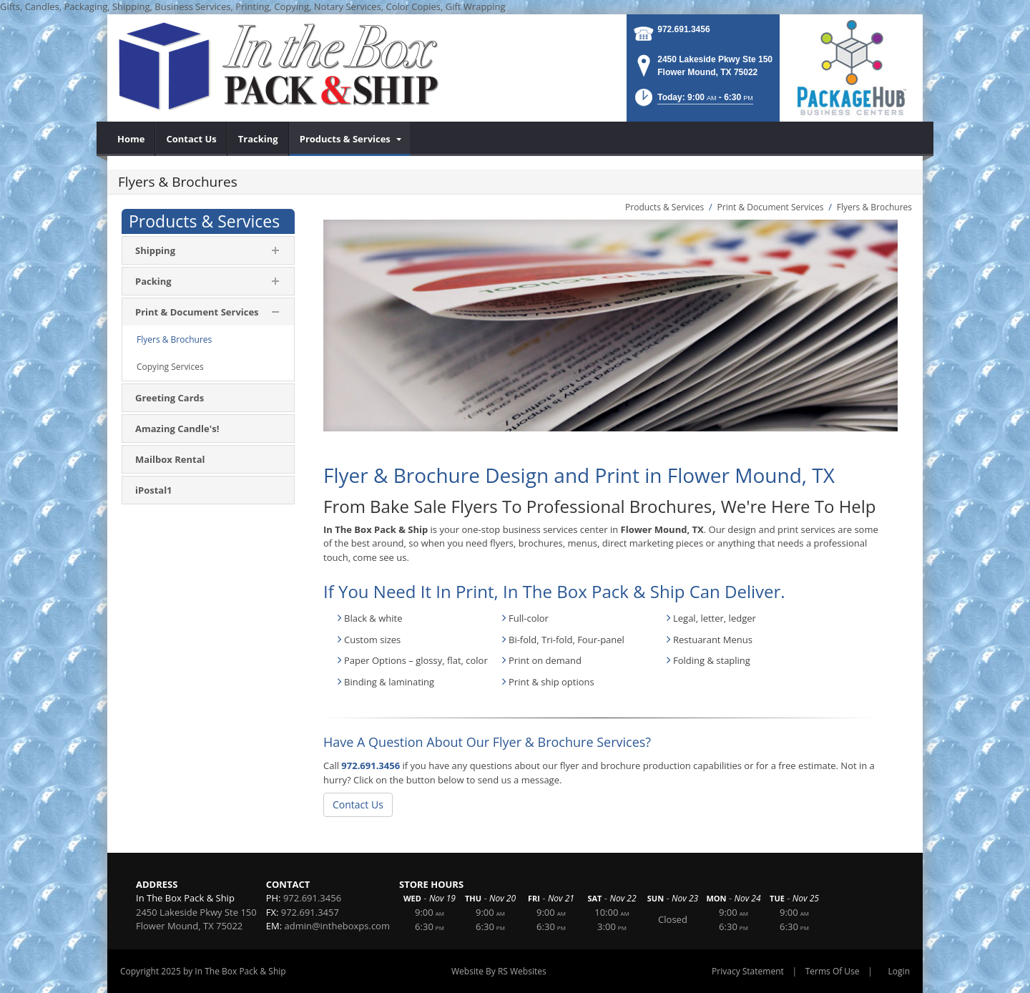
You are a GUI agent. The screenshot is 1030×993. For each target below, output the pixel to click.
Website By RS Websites (498, 971)
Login (899, 971)
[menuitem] (131, 139)
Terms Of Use (832, 971)
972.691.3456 (683, 29)
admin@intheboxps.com (337, 925)
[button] (692, 102)
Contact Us (358, 804)
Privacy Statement (748, 971)
